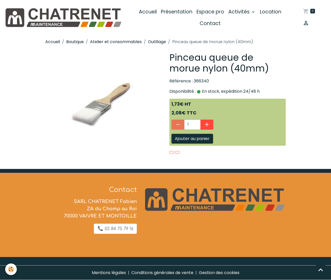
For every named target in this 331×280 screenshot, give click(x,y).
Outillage (157, 42)
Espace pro (210, 11)
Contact (210, 23)
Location (270, 11)
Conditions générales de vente (162, 273)
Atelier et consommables (116, 42)
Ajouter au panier (192, 139)
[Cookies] (11, 269)
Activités (239, 11)
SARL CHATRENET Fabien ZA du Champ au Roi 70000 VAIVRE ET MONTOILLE (100, 209)
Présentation (176, 11)
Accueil (148, 11)
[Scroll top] (320, 269)
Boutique (75, 42)
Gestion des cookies (219, 273)
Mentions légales (109, 273)
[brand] (63, 17)
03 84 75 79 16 (115, 228)
